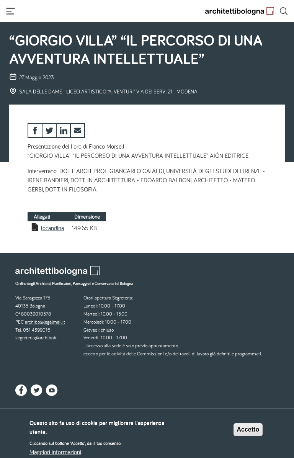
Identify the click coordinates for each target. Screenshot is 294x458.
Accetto (248, 432)
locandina (52, 228)
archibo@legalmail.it (45, 322)
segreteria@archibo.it (36, 337)
